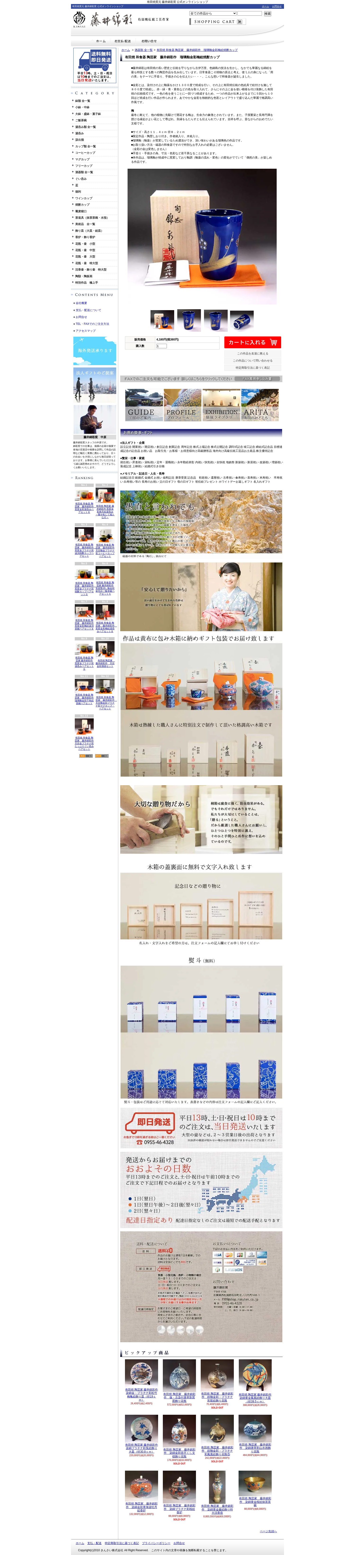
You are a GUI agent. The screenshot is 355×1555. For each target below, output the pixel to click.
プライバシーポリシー (156, 1543)
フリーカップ (83, 166)
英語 (100, 467)
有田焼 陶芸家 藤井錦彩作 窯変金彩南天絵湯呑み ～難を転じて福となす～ (105, 503)
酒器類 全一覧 (84, 172)
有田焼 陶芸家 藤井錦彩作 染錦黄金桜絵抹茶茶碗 (255, 1489)
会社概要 (81, 303)
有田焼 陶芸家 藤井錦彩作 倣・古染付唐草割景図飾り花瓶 (179, 1381)
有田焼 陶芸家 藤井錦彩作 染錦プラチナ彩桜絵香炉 (179, 1492)
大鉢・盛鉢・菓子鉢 (88, 114)
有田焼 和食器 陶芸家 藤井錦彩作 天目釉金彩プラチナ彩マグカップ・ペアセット (106, 694)
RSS (86, 756)
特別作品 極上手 (86, 282)
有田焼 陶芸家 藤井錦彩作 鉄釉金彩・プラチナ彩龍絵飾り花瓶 (217, 1380)
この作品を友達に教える (252, 353)
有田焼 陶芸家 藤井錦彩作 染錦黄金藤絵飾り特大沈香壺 (217, 1492)
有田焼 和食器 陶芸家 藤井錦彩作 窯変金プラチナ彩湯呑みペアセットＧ (84, 655)
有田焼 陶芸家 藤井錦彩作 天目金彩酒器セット (105, 654)
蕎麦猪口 (81, 211)
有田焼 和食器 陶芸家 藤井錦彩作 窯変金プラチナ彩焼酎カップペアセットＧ (85, 581)
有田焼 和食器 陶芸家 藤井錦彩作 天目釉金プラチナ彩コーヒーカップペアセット (105, 542)
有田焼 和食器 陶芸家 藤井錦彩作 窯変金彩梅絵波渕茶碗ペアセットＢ (84, 617)
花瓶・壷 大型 (85, 256)
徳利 (78, 191)
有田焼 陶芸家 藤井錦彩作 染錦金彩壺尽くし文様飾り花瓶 (179, 1436)
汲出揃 (79, 139)
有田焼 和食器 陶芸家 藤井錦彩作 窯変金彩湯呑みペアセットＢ (85, 500)
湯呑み (79, 133)
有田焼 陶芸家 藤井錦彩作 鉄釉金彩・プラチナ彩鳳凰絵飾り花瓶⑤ (217, 1435)
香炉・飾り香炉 (85, 237)
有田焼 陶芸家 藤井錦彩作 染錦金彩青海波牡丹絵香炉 (141, 1491)
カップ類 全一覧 (85, 146)
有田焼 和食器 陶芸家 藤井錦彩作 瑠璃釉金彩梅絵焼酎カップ (197, 50)
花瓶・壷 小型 (85, 243)
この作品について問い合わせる (253, 360)
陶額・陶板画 (83, 276)
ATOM (102, 756)
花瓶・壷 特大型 (86, 263)
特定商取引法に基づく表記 (253, 367)
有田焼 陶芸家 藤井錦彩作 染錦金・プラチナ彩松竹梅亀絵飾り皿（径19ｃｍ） (141, 1380)
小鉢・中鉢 (82, 107)
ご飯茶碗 (81, 120)
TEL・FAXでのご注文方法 (92, 324)
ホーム (265, 6)
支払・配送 (94, 1543)
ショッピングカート (217, 21)
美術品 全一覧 (85, 224)
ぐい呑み (81, 179)
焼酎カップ (82, 204)
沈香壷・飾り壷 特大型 (90, 269)
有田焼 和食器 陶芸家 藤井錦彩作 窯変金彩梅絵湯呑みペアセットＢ (106, 618)
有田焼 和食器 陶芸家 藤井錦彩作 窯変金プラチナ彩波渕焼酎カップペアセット (85, 542)
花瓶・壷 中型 (85, 250)
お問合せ (277, 6)
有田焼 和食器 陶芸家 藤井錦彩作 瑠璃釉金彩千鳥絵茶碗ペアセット (84, 692)
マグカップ (82, 159)
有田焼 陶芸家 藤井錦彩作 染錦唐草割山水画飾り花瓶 (255, 1434)
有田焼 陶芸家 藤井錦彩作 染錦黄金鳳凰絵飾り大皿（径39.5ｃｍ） (255, 1381)
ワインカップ (83, 198)
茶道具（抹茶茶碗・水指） (92, 217)
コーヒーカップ (85, 152)
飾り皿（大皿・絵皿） (89, 230)
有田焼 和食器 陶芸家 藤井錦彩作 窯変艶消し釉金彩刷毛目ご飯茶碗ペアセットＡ (105, 580)
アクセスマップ (86, 330)
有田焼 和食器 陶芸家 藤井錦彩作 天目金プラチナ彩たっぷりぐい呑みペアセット (84, 734)
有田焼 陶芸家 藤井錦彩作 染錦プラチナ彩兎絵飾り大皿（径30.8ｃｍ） (141, 1434)
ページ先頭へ (268, 1531)
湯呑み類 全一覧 (85, 127)
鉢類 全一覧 (82, 101)
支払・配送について (123, 41)
